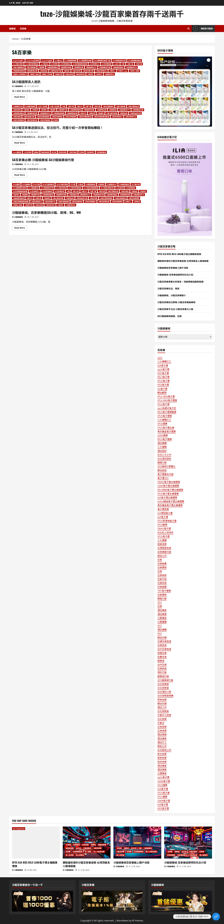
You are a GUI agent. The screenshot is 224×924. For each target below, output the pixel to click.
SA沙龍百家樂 (18, 64)
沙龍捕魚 (100, 113)
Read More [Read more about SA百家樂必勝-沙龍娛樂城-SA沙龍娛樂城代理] (20, 175)
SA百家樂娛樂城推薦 (79, 64)
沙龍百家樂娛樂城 (84, 117)
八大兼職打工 (164, 361)
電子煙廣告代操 (165, 474)
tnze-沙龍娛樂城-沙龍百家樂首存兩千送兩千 (112, 13)
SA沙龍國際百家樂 (85, 60)
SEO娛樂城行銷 (165, 680)
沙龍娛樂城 (18, 86)
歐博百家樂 (62, 152)
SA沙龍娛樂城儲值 (134, 60)
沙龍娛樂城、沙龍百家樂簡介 (172, 295)
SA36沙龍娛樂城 (48, 184)
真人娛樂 (88, 852)
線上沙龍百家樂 (151, 852)
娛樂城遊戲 (70, 848)
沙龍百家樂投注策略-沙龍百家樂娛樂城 (177, 302)
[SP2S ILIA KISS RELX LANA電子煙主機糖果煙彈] (36, 842)
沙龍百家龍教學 (117, 202)
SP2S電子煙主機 (165, 427)
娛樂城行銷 (163, 676)
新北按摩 (162, 753)
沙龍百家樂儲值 (57, 117)
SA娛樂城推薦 (30, 106)
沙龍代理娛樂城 (18, 67)
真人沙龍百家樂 (98, 852)
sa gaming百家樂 (32, 60)
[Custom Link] (216, 916)
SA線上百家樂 (55, 106)
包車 (159, 559)
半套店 (160, 722)
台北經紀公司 (164, 750)
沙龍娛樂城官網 (31, 113)
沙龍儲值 (26, 110)
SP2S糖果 (162, 524)
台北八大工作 (164, 454)
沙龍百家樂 (76, 71)
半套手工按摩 (164, 715)
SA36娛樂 (16, 184)
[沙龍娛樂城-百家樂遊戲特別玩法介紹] (188, 842)
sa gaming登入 (18, 60)
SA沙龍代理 (135, 184)
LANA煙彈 (162, 435)
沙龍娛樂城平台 (131, 67)
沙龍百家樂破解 (18, 120)
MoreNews (122, 920)
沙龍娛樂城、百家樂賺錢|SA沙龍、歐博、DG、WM (49, 212)
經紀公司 (162, 555)
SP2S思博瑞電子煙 (166, 520)
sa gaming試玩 (46, 60)
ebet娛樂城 (17, 152)
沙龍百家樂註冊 (103, 202)
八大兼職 (162, 446)
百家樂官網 (193, 855)
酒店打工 (162, 742)
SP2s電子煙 (163, 404)
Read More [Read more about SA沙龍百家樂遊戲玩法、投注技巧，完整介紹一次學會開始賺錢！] (20, 143)
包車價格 (162, 567)
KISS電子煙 (163, 373)
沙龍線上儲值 (34, 74)
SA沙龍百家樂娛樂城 (91, 188)
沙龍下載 (88, 106)
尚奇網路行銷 (164, 552)
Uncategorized (18, 829)
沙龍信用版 (17, 110)
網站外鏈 (162, 637)
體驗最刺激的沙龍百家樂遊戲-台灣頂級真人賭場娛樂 (184, 261)
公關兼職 (162, 621)
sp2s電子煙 (163, 369)
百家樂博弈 (90, 152)
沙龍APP (79, 106)
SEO (159, 602)
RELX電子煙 (163, 377)
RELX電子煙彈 (164, 439)
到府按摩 (162, 761)
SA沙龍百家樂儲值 (31, 64)
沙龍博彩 (44, 110)
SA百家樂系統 (59, 191)
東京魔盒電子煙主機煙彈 (170, 505)
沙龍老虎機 (69, 74)
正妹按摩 (162, 726)
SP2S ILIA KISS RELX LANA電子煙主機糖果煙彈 (179, 254)
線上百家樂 (120, 855)
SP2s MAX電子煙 (166, 396)
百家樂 (23, 28)
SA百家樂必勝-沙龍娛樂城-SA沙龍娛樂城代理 (46, 159)
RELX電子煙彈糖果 (166, 412)
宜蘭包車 (162, 656)
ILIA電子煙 (162, 365)
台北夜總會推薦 (165, 695)
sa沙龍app (59, 60)
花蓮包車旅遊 (164, 641)
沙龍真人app (122, 71)
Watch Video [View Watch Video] (202, 28)
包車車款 (162, 575)
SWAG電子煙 (164, 528)
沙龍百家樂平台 (130, 117)
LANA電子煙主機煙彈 (168, 485)
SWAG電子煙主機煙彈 (168, 482)
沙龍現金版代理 (55, 71)
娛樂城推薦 (45, 152)
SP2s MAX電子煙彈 (167, 400)
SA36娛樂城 (26, 184)
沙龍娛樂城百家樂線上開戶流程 (173, 267)
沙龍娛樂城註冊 (31, 71)
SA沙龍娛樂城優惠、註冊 (170, 316)
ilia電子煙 (162, 388)
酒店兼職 (162, 443)
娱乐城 (53, 152)
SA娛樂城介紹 (18, 106)
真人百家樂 (70, 855)
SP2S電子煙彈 (164, 415)
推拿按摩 (162, 544)
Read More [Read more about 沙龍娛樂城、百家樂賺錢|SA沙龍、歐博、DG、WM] (20, 228)
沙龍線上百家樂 (46, 74)
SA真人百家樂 (42, 106)
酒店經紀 (162, 450)
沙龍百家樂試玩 (101, 71)
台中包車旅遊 (164, 649)
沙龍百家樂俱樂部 (43, 117)
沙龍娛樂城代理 (104, 67)
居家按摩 (162, 757)
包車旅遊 (162, 583)
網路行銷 (162, 462)
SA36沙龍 (36, 184)
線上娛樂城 (80, 855)
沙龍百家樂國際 (70, 117)
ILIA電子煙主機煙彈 (167, 497)
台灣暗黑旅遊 (164, 548)
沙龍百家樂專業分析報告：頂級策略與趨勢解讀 (181, 281)
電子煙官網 (163, 509)
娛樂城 (12, 28)
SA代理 (72, 184)
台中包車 (162, 664)
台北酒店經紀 (164, 458)
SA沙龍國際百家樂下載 (102, 60)
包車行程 (162, 579)
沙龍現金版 (44, 71)
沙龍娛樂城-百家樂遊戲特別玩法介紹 (176, 274)
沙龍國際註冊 (78, 67)
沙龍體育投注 (109, 74)
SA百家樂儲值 (65, 64)
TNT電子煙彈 (164, 590)
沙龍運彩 (90, 74)
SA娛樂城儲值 (124, 184)
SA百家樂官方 (94, 64)
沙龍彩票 (92, 113)
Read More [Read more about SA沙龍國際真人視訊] (20, 97)
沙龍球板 (66, 71)
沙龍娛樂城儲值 (117, 67)
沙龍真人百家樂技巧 (20, 74)
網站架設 (162, 470)
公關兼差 (162, 618)
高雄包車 (162, 652)
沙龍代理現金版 (133, 106)
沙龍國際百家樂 (65, 67)
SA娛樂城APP (112, 184)
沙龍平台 (83, 113)
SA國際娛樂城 (90, 184)
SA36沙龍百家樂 (62, 184)
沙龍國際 (41, 67)
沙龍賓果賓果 (80, 74)
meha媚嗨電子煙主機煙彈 (170, 501)
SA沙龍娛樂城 (33, 188)
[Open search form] (188, 28)
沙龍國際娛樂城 (52, 67)
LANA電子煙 (163, 781)
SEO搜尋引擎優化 (166, 466)
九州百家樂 (28, 152)
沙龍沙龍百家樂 (111, 113)
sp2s (159, 357)
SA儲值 (80, 184)
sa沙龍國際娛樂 (70, 60)
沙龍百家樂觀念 (45, 120)
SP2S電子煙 (163, 380)
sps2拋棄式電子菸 (166, 408)
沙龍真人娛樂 (134, 71)
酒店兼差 (162, 610)
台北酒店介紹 (164, 691)
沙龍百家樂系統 (31, 120)
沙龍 (122, 64)
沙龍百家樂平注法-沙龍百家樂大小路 (176, 309)
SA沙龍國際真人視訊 (27, 81)
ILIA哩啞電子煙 (165, 513)
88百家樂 (85, 845)
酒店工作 (162, 707)
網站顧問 (162, 392)
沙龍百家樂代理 (87, 71)
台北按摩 (162, 719)
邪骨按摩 (162, 699)
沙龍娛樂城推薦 (18, 71)
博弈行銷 (162, 672)
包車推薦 (162, 563)
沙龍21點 (130, 64)
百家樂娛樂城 (101, 152)
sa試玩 (116, 64)
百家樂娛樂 (171, 855)
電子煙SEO (163, 478)
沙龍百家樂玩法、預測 (168, 288)
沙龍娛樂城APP (91, 67)
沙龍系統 (137, 202)
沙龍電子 (99, 74)
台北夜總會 (163, 684)
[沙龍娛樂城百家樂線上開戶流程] (137, 842)
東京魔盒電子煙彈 (166, 431)
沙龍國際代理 (62, 110)
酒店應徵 (162, 614)
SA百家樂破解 (107, 64)
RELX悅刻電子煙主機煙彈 (170, 489)
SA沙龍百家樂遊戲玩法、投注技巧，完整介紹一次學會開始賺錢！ (62, 127)
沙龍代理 (139, 64)
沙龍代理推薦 (31, 67)
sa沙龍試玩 (45, 64)
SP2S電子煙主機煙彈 (168, 493)
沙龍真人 (112, 71)
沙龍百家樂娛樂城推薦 (101, 117)
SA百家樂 (54, 64)
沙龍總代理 (59, 74)
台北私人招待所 (165, 532)
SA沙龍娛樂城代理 (119, 60)
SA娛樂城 (101, 184)
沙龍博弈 (35, 110)
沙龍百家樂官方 (117, 117)
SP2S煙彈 (162, 423)
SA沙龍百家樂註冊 (107, 188)
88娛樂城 (76, 845)
